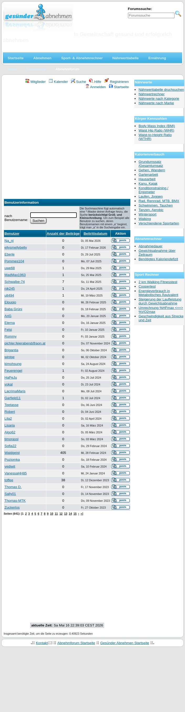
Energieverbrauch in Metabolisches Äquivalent (158, 293)
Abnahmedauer (150, 246)
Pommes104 (14, 261)
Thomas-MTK (15, 501)
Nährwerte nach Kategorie (158, 99)
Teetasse (11, 405)
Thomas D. (13, 487)
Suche (78, 82)
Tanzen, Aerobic (150, 210)
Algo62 (10, 432)
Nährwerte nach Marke (156, 103)
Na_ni (9, 241)
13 (65, 513)
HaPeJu (10, 377)
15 (75, 513)
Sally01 (10, 494)
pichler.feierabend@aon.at (24, 343)
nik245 (9, 288)
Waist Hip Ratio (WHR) (156, 130)
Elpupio (10, 302)
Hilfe (95, 82)
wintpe (9, 357)
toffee (8, 480)
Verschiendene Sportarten (158, 223)
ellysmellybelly (15, 247)
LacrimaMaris (14, 391)
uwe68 (9, 268)
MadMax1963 (15, 275)
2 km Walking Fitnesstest (157, 282)
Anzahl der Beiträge (63, 233)
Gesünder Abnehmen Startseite (124, 643)
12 (61, 513)
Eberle (9, 254)
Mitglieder (35, 82)
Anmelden (95, 87)
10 (51, 513)
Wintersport (147, 214)
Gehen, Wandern (151, 170)
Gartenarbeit (148, 175)
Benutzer (11, 233)
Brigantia (11, 350)
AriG (8, 316)
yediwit (9, 466)
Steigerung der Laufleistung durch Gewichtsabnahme (159, 301)
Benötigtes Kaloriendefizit (158, 259)
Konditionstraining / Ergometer (153, 190)
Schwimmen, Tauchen (155, 205)
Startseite (119, 87)
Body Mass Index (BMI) (156, 126)
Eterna (9, 323)
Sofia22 (10, 446)
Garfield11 (12, 398)
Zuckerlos (12, 507)
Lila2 (8, 418)
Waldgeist (12, 453)
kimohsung (12, 364)
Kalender (58, 82)
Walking (144, 219)
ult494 (9, 295)
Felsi (8, 330)
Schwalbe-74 (14, 282)
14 (70, 513)
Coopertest (147, 286)
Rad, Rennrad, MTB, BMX (158, 201)
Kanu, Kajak (147, 183)
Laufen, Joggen (150, 196)
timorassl (11, 439)
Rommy (10, 336)
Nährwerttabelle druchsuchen (161, 90)
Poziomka (12, 460)
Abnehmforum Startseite (76, 643)
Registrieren (116, 82)
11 (56, 513)
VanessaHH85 (15, 473)
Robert (9, 412)
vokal (8, 384)
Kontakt (42, 643)
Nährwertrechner (151, 94)
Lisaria (9, 425)
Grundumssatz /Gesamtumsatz (150, 164)
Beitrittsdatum (95, 233)
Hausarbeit (146, 179)
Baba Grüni (13, 309)
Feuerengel (13, 371)
